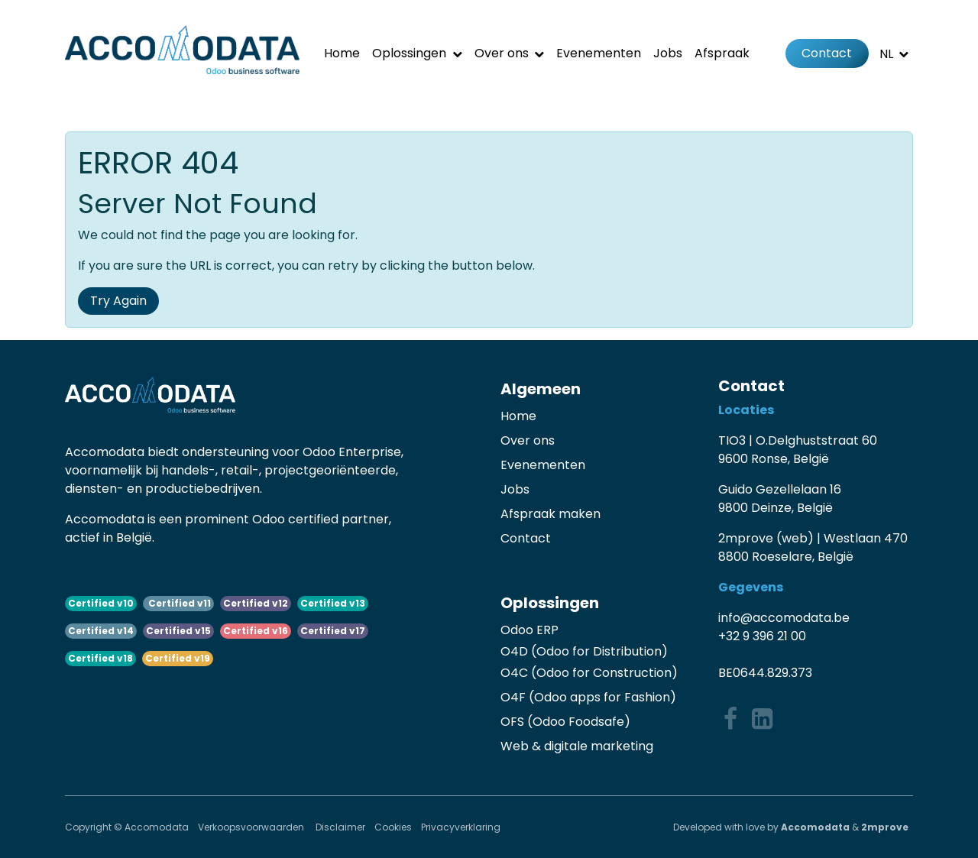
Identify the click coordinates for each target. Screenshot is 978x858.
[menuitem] (342, 53)
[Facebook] (730, 719)
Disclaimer (340, 827)
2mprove (884, 827)
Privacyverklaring (460, 827)
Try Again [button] (118, 300)
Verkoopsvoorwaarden (252, 827)
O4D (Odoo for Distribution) (584, 651)
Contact (827, 53)
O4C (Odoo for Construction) (589, 673)
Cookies (393, 827)
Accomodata (815, 827)
